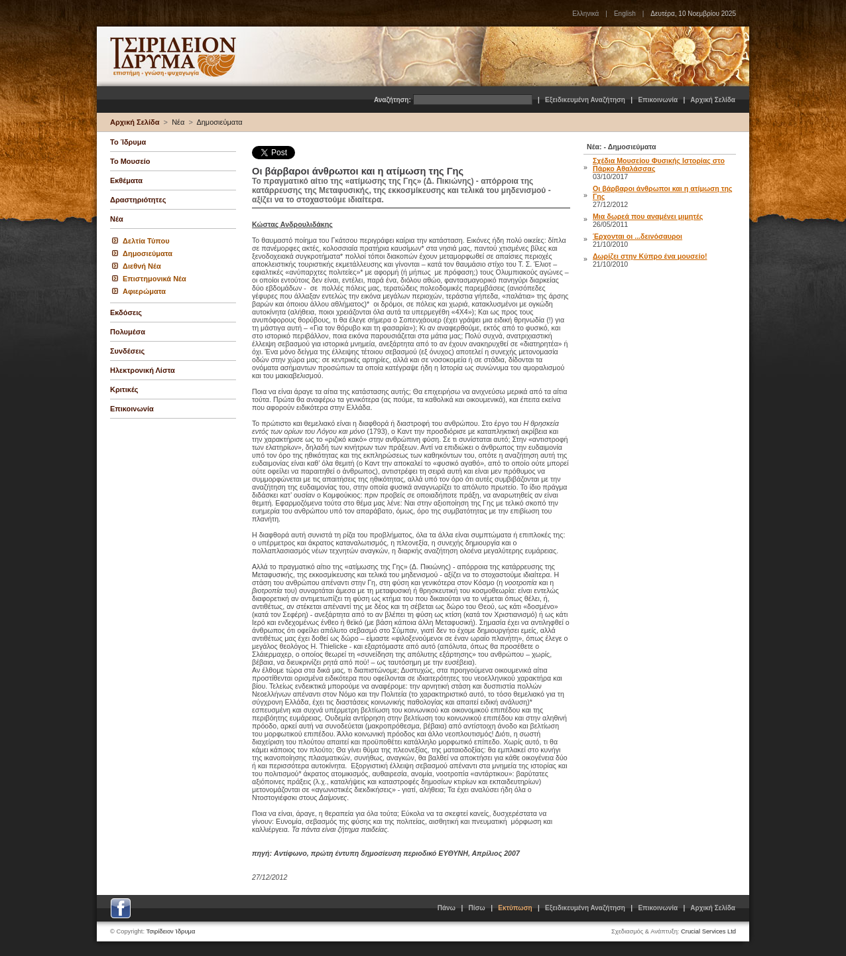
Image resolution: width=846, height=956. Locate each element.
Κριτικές (124, 389)
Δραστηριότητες (138, 200)
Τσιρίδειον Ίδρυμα (171, 931)
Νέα (178, 122)
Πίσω (477, 908)
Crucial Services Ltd (708, 931)
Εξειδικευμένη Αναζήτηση (585, 99)
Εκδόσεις (126, 312)
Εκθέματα (126, 180)
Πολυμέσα (127, 332)
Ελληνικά (585, 13)
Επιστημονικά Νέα (154, 279)
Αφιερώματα (144, 291)
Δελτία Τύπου (146, 241)
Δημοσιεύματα (219, 122)
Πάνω (446, 908)
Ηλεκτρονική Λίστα (142, 370)
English (625, 13)
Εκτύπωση (515, 908)
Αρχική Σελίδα (712, 99)
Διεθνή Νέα (142, 266)
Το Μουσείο (130, 161)
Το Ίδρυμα (128, 142)
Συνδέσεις (127, 351)
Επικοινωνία (658, 99)
